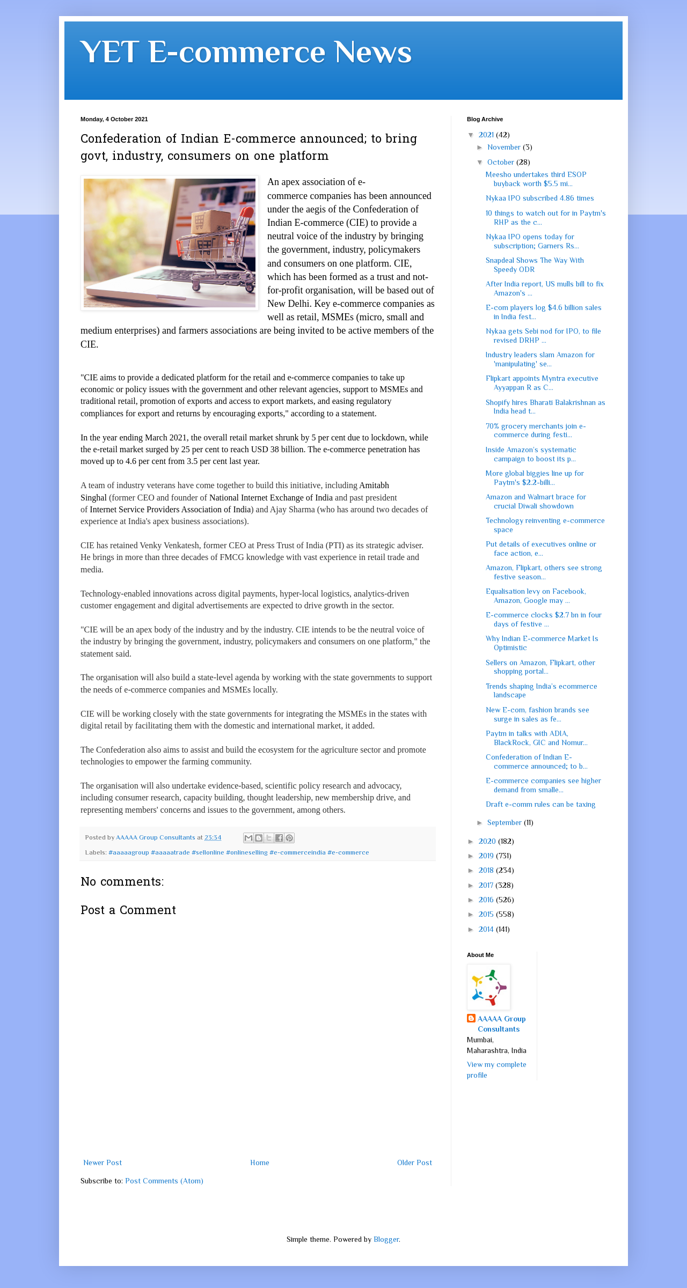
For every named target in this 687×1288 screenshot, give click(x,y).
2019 (487, 855)
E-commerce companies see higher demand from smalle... (543, 785)
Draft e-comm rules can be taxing (541, 804)
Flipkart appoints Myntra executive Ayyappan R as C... (542, 383)
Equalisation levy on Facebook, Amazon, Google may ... (536, 596)
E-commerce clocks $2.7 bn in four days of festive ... (544, 619)
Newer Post (102, 1162)
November (505, 147)
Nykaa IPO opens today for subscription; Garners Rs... (532, 241)
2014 (487, 929)
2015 (487, 914)
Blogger (386, 1239)
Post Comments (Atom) (164, 1180)
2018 (487, 870)
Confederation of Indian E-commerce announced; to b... (537, 761)
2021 (487, 134)
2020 (488, 841)
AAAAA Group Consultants (502, 1024)
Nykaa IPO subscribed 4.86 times (540, 198)
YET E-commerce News (246, 51)
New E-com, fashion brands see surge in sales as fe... (537, 714)
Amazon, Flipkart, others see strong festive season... (544, 572)
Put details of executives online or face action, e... (541, 548)
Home (259, 1162)
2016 (487, 899)
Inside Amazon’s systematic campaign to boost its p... (531, 454)
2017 (487, 885)
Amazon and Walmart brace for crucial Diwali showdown (536, 501)
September (505, 822)
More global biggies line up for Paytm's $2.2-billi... (535, 478)
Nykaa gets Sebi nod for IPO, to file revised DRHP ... (543, 335)
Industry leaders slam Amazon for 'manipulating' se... (540, 359)
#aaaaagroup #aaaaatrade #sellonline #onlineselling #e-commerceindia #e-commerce (238, 852)
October (501, 162)
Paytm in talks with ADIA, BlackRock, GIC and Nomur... (537, 738)
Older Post (414, 1162)
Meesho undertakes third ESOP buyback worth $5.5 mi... (536, 179)
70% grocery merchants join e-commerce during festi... (536, 430)
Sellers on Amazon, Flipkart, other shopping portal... (540, 667)
